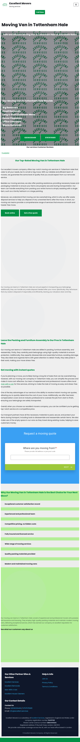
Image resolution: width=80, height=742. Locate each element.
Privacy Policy (47, 683)
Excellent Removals (12, 686)
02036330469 (30, 137)
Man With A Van (11, 690)
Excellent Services (12, 682)
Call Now (40, 12)
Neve (30, 740)
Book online (10, 213)
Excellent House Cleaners (14, 694)
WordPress (47, 740)
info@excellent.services (19, 711)
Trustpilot (5, 153)
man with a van (7, 384)
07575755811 (50, 137)
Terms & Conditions (50, 686)
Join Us (45, 679)
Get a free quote (31, 213)
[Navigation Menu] (76, 4)
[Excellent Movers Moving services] (16, 4)
